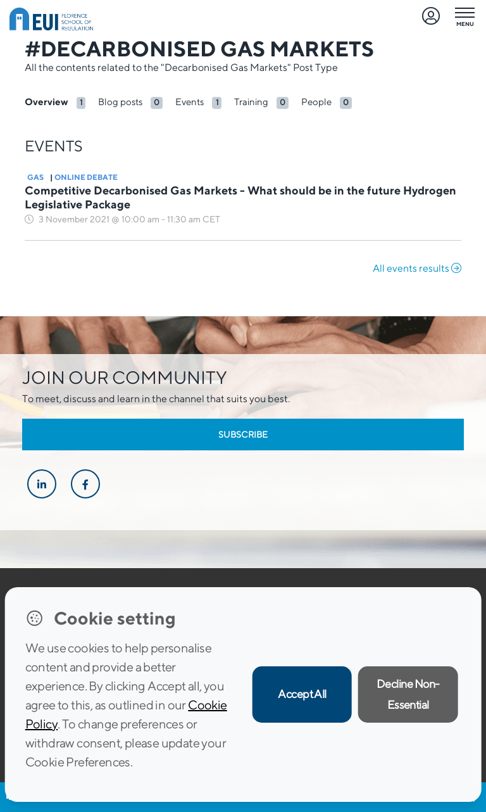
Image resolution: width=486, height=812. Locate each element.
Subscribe (243, 434)
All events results (417, 268)
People (316, 101)
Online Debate (86, 177)
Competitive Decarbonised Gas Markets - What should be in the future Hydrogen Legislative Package (240, 197)
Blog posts (120, 101)
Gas (35, 177)
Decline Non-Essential (408, 694)
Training (251, 101)
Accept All (302, 694)
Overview (46, 101)
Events (189, 101)
